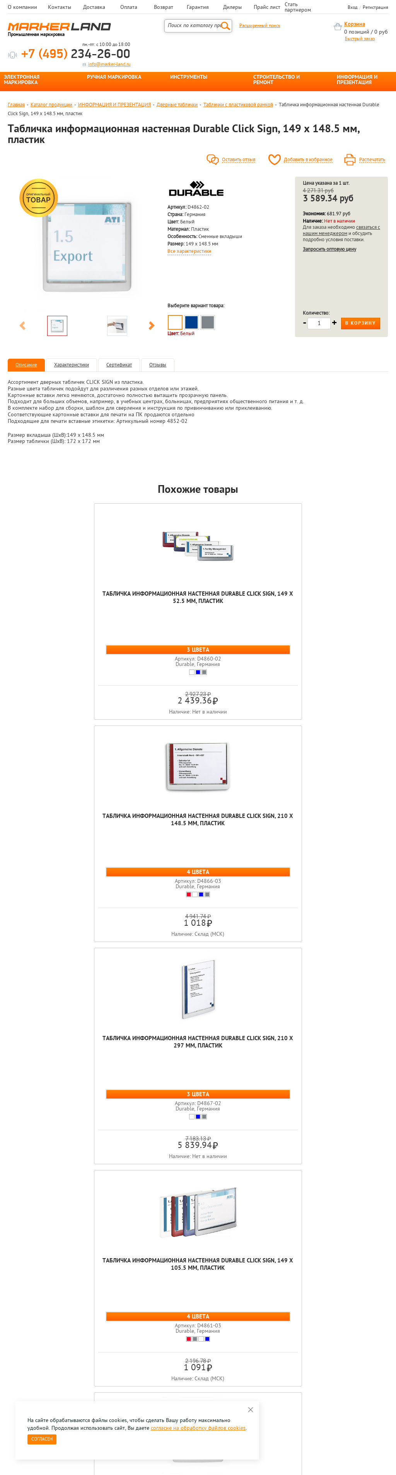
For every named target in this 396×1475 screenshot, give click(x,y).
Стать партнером (298, 7)
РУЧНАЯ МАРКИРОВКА (114, 77)
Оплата (128, 7)
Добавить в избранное (308, 160)
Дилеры (232, 7)
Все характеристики (189, 252)
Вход (352, 7)
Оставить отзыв (238, 160)
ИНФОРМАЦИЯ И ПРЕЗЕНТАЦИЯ (357, 80)
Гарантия (198, 7)
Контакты (59, 7)
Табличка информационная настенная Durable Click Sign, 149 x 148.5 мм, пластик (198, 831)
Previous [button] (22, 327)
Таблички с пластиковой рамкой (238, 105)
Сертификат (119, 365)
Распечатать (372, 160)
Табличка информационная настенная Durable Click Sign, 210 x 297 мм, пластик (245, 605)
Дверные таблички (177, 105)
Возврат (163, 7)
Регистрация (375, 7)
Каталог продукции (51, 105)
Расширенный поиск (259, 26)
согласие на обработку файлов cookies (198, 1428)
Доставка (94, 7)
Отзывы (157, 365)
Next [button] (151, 327)
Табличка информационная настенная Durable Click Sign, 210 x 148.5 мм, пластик (150, 609)
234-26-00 (75, 54)
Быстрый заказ (360, 39)
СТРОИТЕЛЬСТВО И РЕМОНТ (276, 80)
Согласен (42, 1439)
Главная (16, 105)
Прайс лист (267, 7)
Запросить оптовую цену (329, 249)
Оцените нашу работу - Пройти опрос (79, 1361)
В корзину (360, 323)
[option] (87, 244)
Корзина (354, 24)
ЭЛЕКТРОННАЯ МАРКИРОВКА (21, 80)
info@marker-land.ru (109, 64)
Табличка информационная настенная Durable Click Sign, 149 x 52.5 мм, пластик (55, 605)
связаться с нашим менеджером (341, 230)
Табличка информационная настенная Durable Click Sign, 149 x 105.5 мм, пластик (340, 609)
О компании (22, 7)
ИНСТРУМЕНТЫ (188, 77)
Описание (26, 365)
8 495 (48, 1343)
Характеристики (71, 365)
